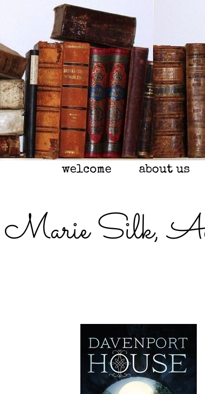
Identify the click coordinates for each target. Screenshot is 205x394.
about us (164, 170)
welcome (87, 170)
